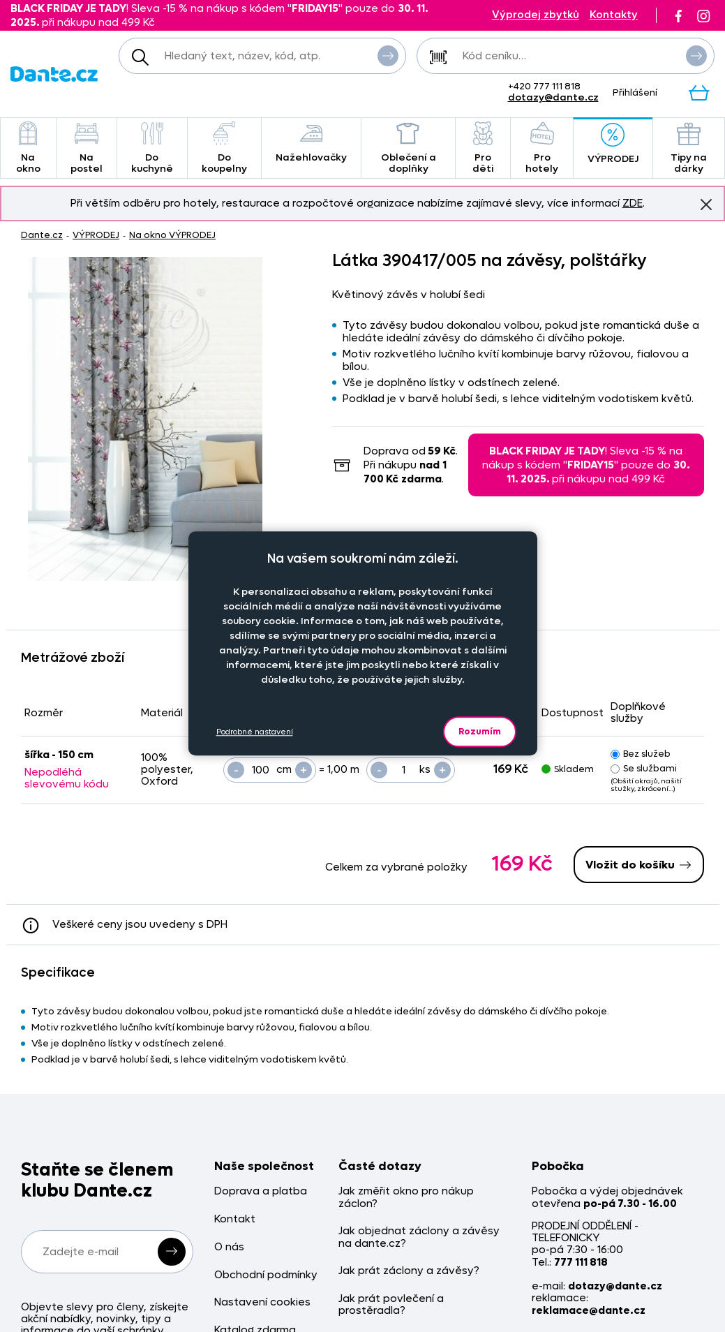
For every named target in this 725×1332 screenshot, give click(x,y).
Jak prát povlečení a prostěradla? (391, 1305)
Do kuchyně (152, 148)
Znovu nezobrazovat (706, 204)
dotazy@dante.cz (553, 97)
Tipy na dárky (688, 148)
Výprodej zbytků (535, 15)
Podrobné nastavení (254, 732)
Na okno (28, 148)
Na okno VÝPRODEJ (172, 235)
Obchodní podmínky (265, 1275)
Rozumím (479, 731)
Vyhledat (388, 55)
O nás (229, 1247)
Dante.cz (42, 235)
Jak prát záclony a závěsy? (408, 1271)
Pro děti (483, 148)
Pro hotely (541, 148)
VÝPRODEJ (613, 144)
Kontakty (614, 15)
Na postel (86, 148)
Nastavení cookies (262, 1302)
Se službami (644, 768)
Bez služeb (641, 754)
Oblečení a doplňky (408, 148)
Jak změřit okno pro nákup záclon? (406, 1197)
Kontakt (234, 1219)
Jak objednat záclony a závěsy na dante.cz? (419, 1237)
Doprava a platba (260, 1191)
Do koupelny (224, 148)
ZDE (632, 203)
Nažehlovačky (311, 142)
